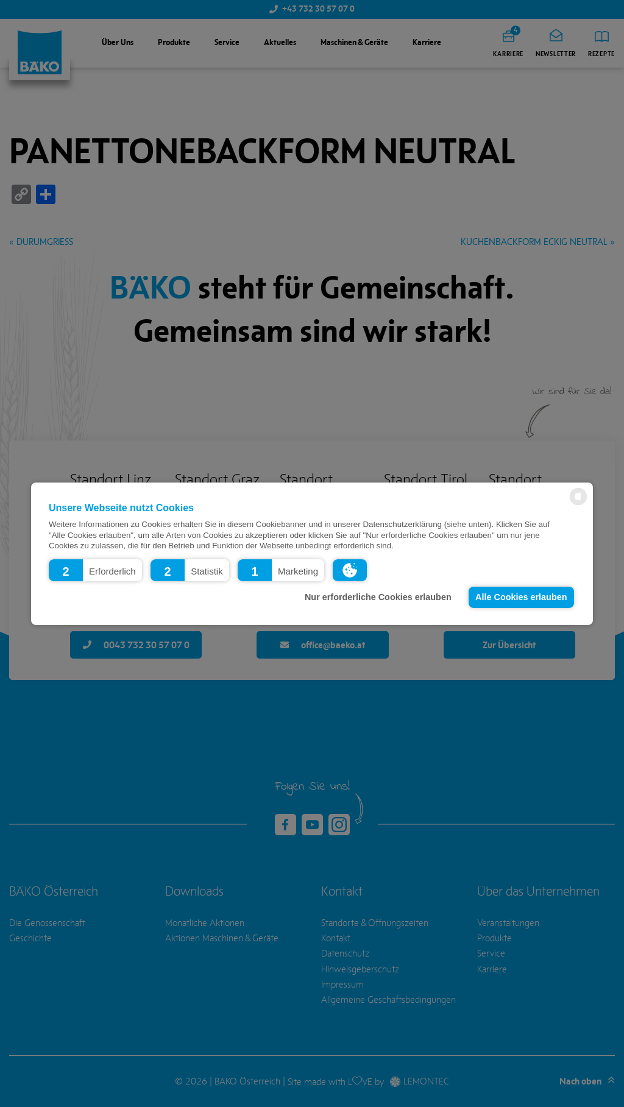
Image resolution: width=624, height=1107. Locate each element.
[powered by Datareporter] (578, 504)
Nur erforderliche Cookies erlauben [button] (378, 597)
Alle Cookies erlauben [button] (521, 597)
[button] (95, 570)
